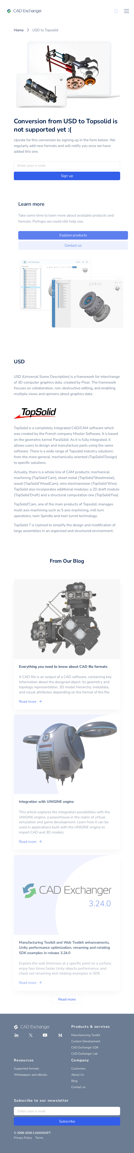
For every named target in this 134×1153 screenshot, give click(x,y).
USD (19, 361)
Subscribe (67, 1121)
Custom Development (85, 1041)
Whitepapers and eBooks (30, 1075)
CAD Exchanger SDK (85, 1047)
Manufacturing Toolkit (85, 1035)
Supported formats (26, 1069)
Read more (67, 999)
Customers (78, 1069)
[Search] (116, 11)
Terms (39, 1138)
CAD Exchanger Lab (84, 1054)
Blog (74, 1081)
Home (19, 30)
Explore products (78, 235)
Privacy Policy (23, 1138)
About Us (77, 1075)
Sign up (67, 175)
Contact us (78, 245)
